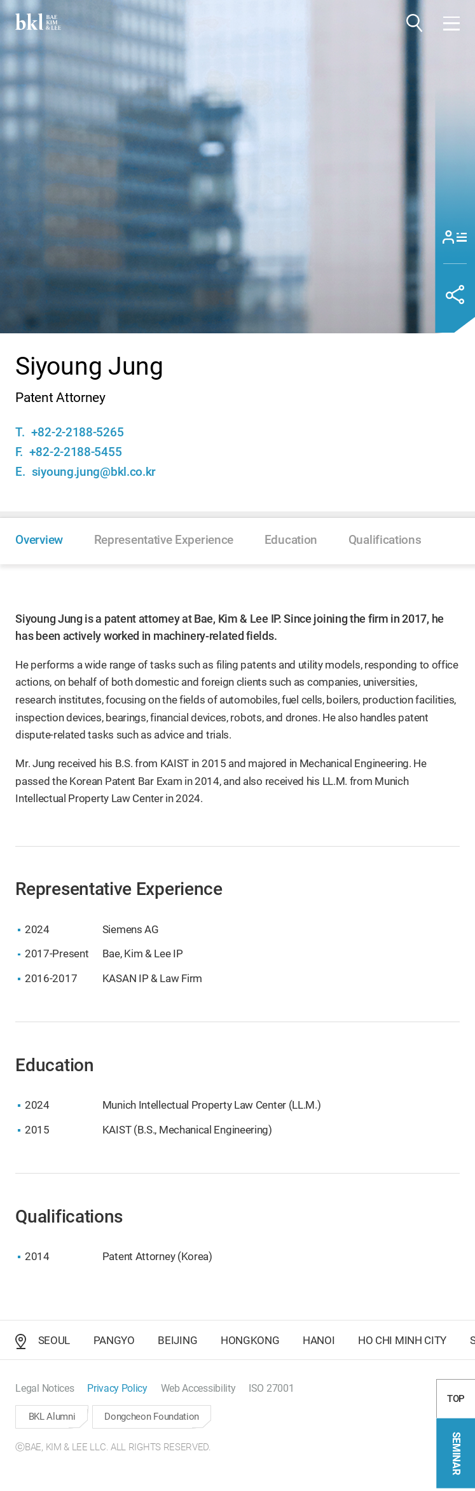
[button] (414, 23)
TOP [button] (456, 1403)
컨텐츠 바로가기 (0, 0)
